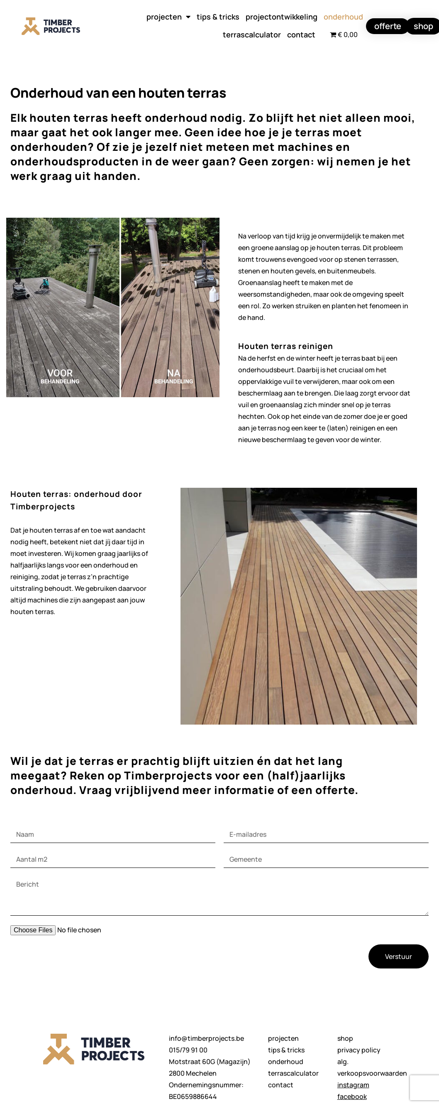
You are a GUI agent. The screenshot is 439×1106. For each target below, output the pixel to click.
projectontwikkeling (281, 17)
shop (345, 1038)
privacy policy (358, 1049)
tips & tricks (218, 17)
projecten (168, 17)
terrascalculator (252, 34)
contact (301, 34)
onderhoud (343, 17)
